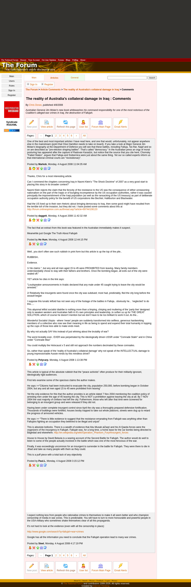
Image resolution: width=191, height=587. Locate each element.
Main (11, 76)
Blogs (68, 60)
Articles (54, 78)
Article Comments (50, 89)
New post (32, 124)
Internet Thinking (101, 586)
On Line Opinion (49, 60)
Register (12, 95)
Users (12, 81)
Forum (60, 60)
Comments (128, 89)
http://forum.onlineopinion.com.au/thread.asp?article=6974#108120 (62, 209)
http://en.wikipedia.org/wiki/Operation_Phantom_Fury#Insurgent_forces (91, 432)
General (74, 77)
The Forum (32, 89)
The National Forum (10, 60)
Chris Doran (35, 105)
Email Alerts (120, 124)
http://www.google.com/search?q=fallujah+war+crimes (55, 531)
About (83, 60)
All (84, 135)
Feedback (99, 581)
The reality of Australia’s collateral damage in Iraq (91, 89)
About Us (77, 581)
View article (47, 124)
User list (83, 124)
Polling (75, 60)
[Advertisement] (95, 29)
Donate (23, 60)
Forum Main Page (101, 124)
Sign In (11, 90)
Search (85, 581)
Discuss (92, 581)
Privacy (114, 581)
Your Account (34, 60)
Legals (107, 581)
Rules (11, 85)
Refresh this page (66, 124)
